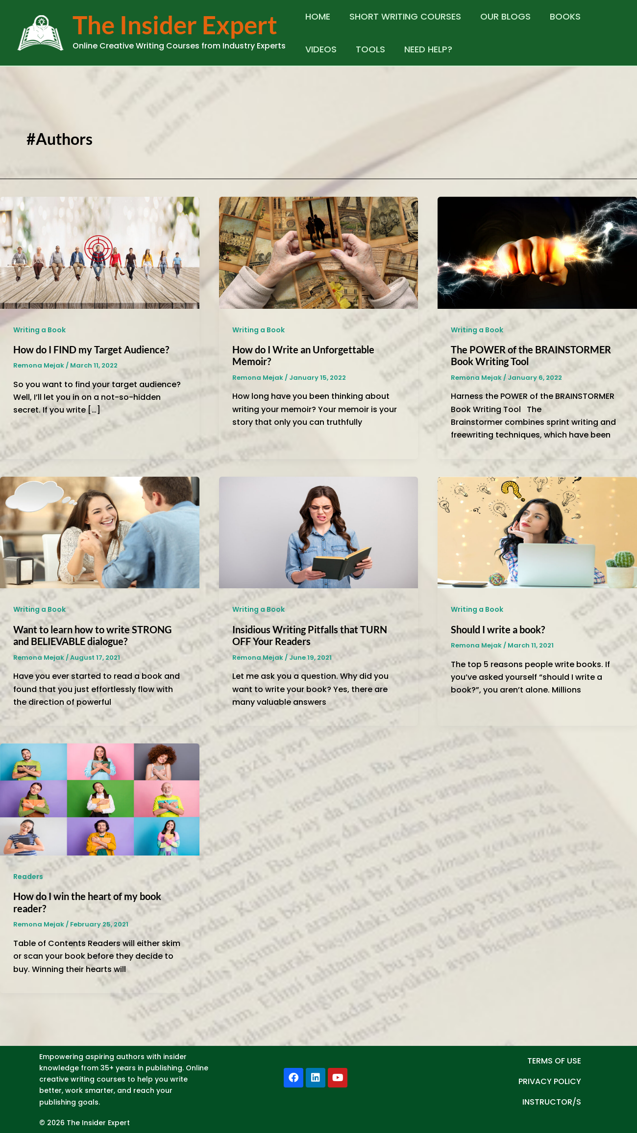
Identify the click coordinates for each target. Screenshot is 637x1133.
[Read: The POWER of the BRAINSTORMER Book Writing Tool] (537, 252)
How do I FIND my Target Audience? (91, 349)
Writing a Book (39, 330)
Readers (28, 876)
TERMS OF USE (554, 1060)
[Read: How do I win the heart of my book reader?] (99, 799)
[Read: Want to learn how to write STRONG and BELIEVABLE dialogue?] (99, 532)
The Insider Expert (175, 25)
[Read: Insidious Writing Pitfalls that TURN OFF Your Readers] (318, 532)
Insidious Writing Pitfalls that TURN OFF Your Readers (309, 635)
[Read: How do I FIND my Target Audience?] (99, 252)
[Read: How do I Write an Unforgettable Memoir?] (318, 252)
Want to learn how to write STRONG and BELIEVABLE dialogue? (92, 635)
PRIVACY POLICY (549, 1081)
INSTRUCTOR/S (551, 1102)
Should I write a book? (498, 629)
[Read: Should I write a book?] (537, 532)
